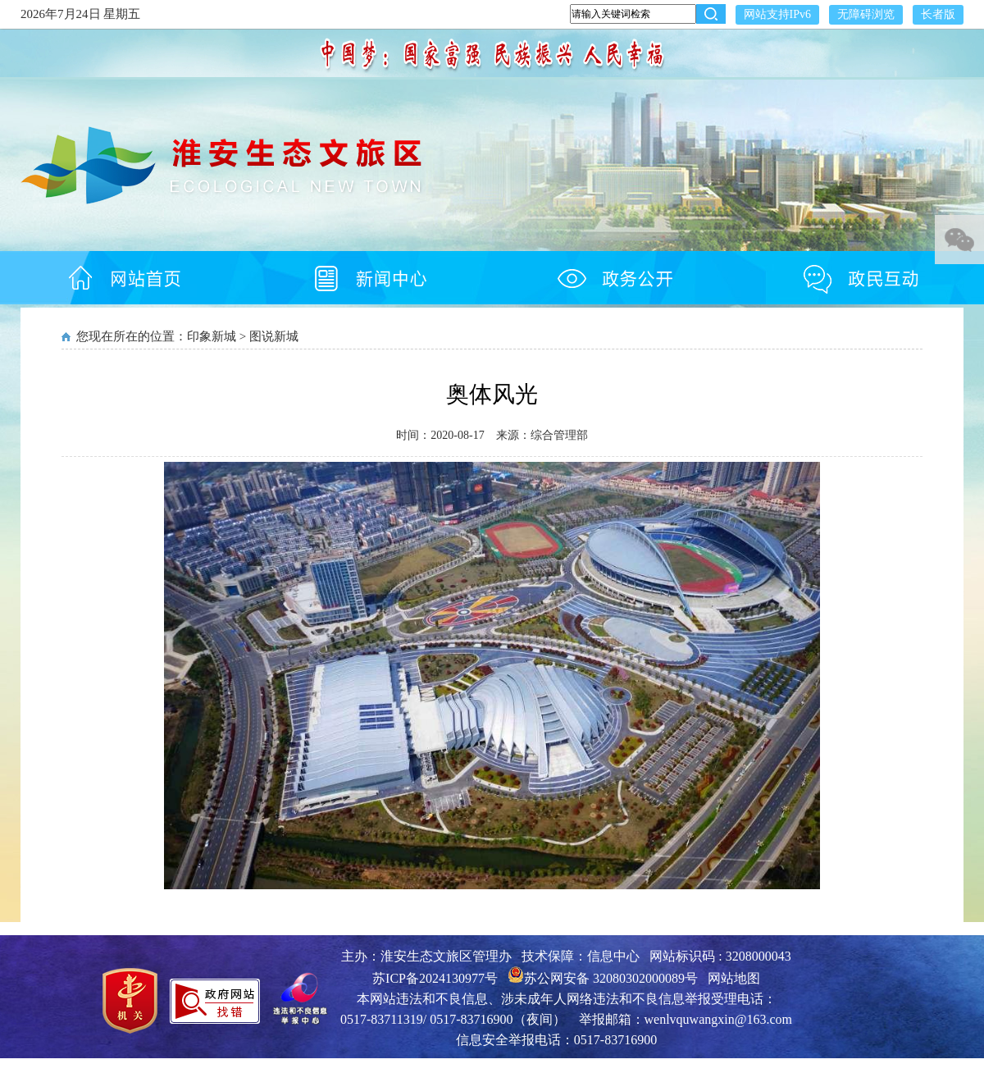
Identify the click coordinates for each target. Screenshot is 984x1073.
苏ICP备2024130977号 (435, 978)
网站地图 (734, 978)
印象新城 (211, 336)
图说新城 (273, 336)
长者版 (938, 14)
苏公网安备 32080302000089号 (603, 978)
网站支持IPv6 (777, 14)
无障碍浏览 (866, 14)
